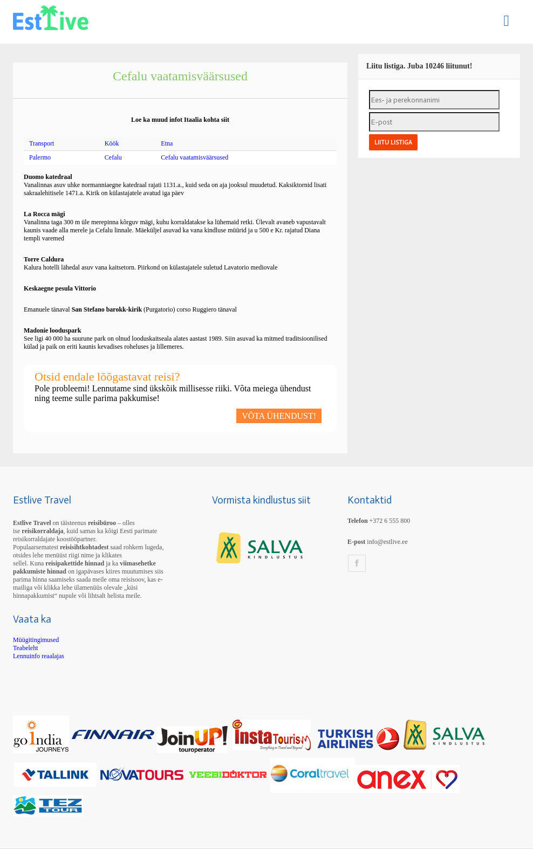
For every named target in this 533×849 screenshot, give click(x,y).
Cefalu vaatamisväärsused (194, 157)
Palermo (40, 157)
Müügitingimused (36, 640)
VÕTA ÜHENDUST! (279, 415)
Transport (41, 143)
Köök (112, 143)
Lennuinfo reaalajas (38, 656)
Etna (167, 143)
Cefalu (113, 157)
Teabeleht (25, 648)
